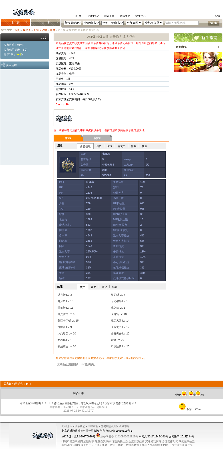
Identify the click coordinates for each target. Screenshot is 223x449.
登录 (218, 16)
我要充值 (109, 16)
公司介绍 (67, 426)
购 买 (16, 22)
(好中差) (189, 394)
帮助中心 (140, 16)
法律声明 (93, 426)
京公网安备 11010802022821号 (117, 436)
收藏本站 (124, 426)
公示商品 (125, 16)
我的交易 (93, 16)
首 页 (78, 16)
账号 (52, 30)
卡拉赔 (97, 138)
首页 (17, 30)
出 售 (46, 22)
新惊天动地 (40, 30)
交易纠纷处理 (109, 426)
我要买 (27, 30)
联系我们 (79, 426)
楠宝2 (68, 138)
